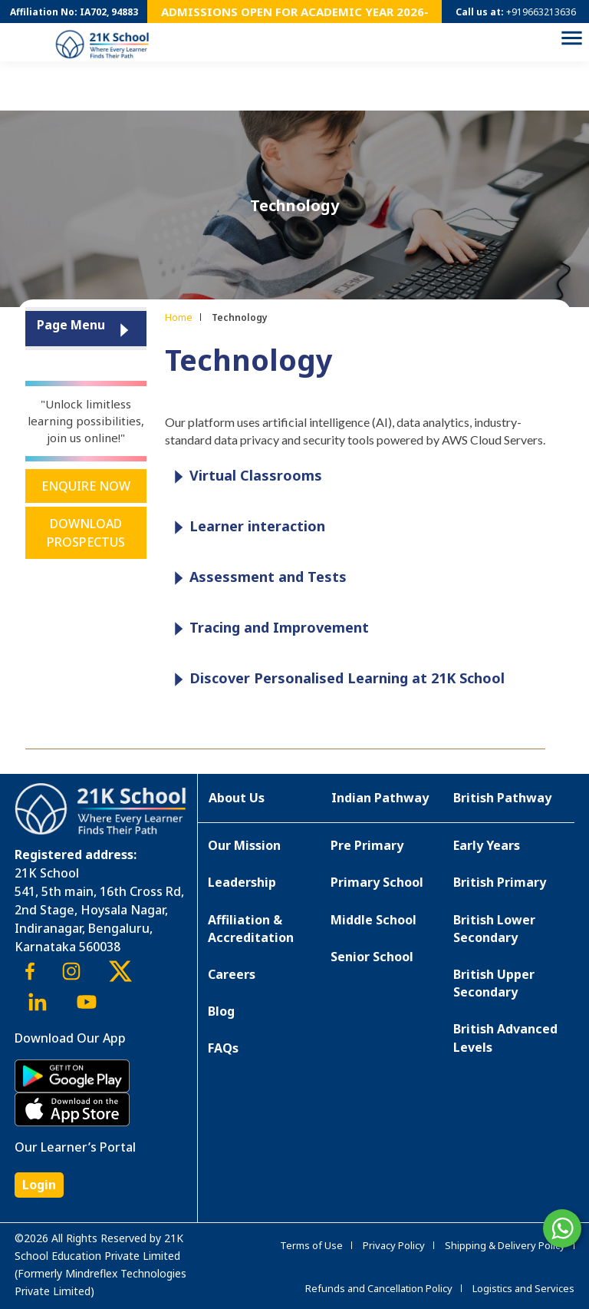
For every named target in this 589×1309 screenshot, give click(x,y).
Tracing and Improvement (267, 628)
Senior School (372, 956)
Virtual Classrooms (244, 476)
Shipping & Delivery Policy (505, 1245)
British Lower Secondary (494, 928)
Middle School (373, 919)
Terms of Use (311, 1245)
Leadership (242, 882)
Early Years (486, 845)
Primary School (377, 882)
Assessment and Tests (256, 578)
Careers (231, 974)
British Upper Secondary (494, 983)
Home (178, 317)
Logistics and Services (523, 1288)
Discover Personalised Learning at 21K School (335, 679)
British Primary (499, 882)
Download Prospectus (86, 532)
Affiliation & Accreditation (251, 928)
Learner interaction (245, 527)
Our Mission (244, 845)
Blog (221, 1011)
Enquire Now (85, 486)
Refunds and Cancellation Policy (378, 1288)
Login (39, 1184)
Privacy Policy (394, 1245)
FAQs (223, 1048)
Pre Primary (367, 845)
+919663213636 (541, 11)
